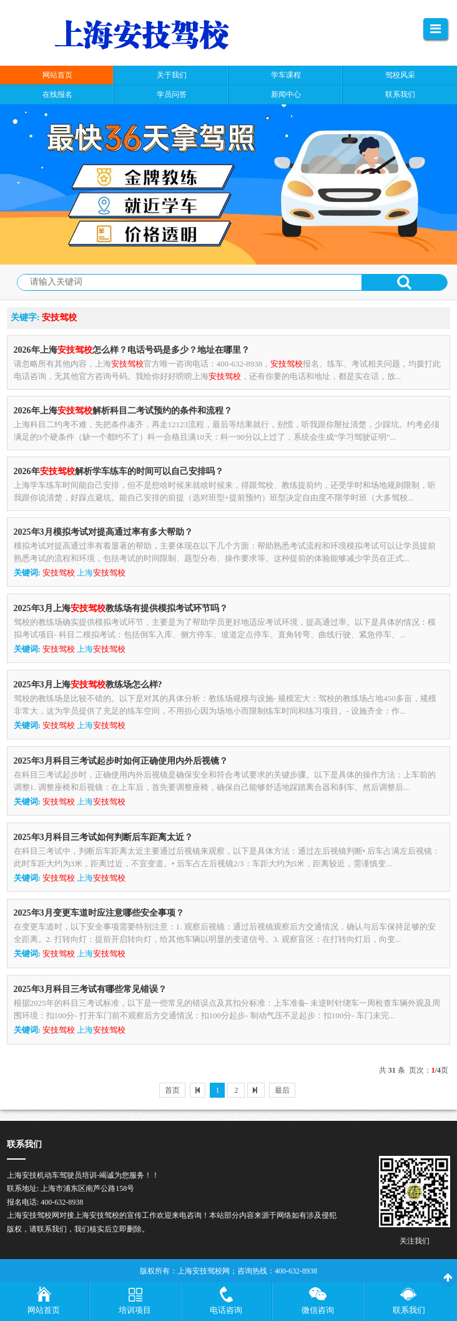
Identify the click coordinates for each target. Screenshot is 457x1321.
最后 (282, 1090)
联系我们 (409, 1310)
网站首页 (43, 1310)
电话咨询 (226, 1310)
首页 (172, 1090)
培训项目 (135, 1310)
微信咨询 (318, 1310)
